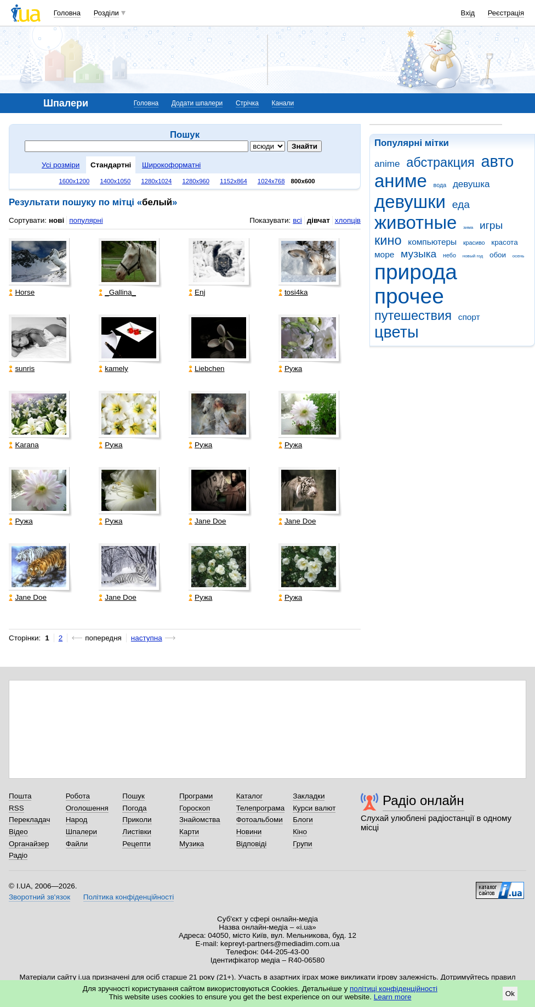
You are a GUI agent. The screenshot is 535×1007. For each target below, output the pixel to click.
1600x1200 (74, 181)
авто (497, 161)
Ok (510, 993)
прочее (409, 296)
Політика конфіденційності (128, 897)
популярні (86, 220)
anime (387, 164)
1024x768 (271, 181)
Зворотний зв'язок (39, 897)
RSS (16, 808)
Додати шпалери (197, 103)
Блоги (303, 819)
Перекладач (29, 819)
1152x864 (233, 181)
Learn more (393, 997)
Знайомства (199, 819)
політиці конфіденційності (393, 989)
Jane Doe (207, 521)
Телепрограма (260, 808)
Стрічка (247, 103)
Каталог (249, 796)
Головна (67, 13)
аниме (400, 181)
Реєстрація (506, 13)
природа (415, 272)
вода (440, 185)
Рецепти (136, 844)
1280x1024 (156, 181)
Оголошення (87, 808)
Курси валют (314, 808)
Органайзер (29, 844)
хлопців (348, 220)
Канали (283, 103)
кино (388, 240)
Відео (18, 832)
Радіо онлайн (423, 800)
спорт (469, 317)
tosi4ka (293, 292)
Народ (77, 819)
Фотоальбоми (259, 819)
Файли (77, 844)
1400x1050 (115, 181)
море (384, 254)
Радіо (18, 855)
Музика (191, 844)
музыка (418, 254)
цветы (396, 332)
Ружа (290, 368)
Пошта (20, 796)
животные (415, 222)
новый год (473, 256)
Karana (23, 445)
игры (491, 225)
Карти (189, 832)
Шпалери (81, 832)
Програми (196, 796)
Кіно (300, 832)
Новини (249, 832)
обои (498, 255)
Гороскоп (194, 808)
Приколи (136, 819)
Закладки (309, 796)
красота (504, 242)
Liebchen (207, 368)
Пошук (133, 796)
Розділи (106, 13)
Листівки (136, 832)
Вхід (468, 13)
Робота (78, 796)
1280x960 (195, 181)
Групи (302, 844)
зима (468, 227)
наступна (146, 638)
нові (56, 220)
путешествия (413, 315)
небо (449, 255)
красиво (474, 242)
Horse (22, 292)
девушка (471, 184)
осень (519, 256)
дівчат (318, 220)
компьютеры (432, 241)
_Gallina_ (117, 292)
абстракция (440, 162)
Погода (134, 808)
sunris (22, 368)
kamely (113, 368)
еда (461, 204)
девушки (410, 202)
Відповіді (251, 844)
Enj (197, 292)
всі (297, 220)
